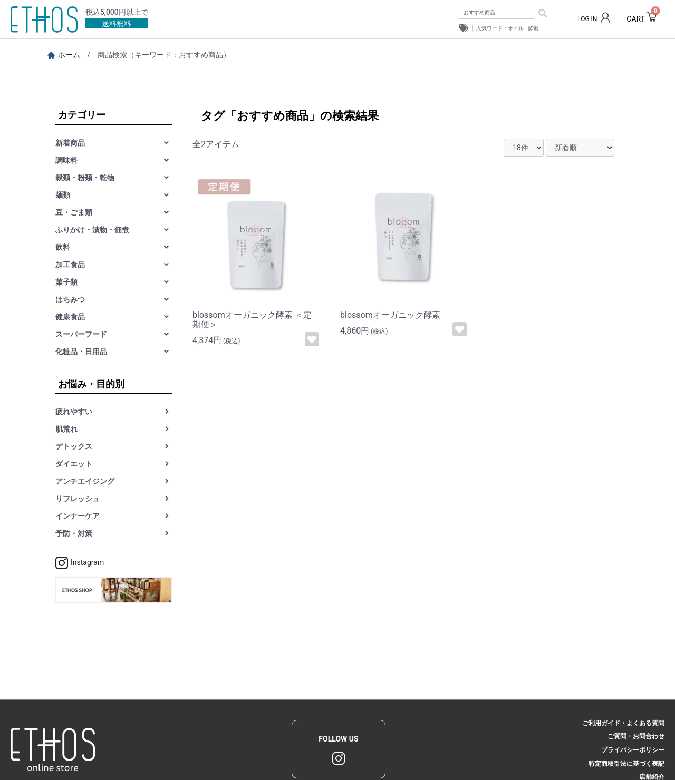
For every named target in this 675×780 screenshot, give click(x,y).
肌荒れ (66, 429)
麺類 (62, 195)
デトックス (73, 446)
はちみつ (70, 299)
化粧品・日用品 (81, 351)
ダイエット (73, 464)
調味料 (66, 160)
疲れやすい (73, 411)
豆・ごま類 (73, 212)
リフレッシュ (77, 498)
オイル (516, 28)
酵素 (533, 28)
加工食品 (70, 264)
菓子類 (66, 282)
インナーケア (77, 516)
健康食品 (70, 317)
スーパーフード (81, 334)
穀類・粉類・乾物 (84, 177)
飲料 (62, 247)
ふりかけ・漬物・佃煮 (92, 230)
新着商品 (70, 143)
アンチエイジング (84, 481)
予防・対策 (73, 533)
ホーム (63, 55)
